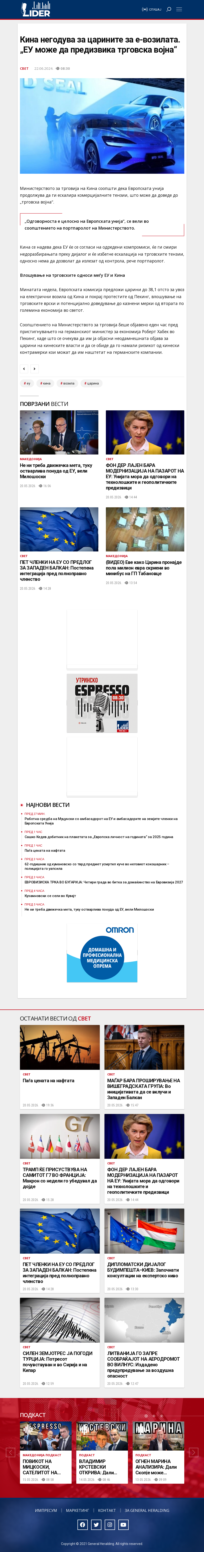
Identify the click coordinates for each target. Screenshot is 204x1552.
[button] (10, 1452)
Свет (24, 68)
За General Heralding (147, 1510)
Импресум (46, 1510)
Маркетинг (77, 1510)
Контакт (107, 1510)
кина (46, 383)
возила (68, 383)
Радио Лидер (35, 9)
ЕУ (28, 383)
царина (93, 383)
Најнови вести (48, 805)
